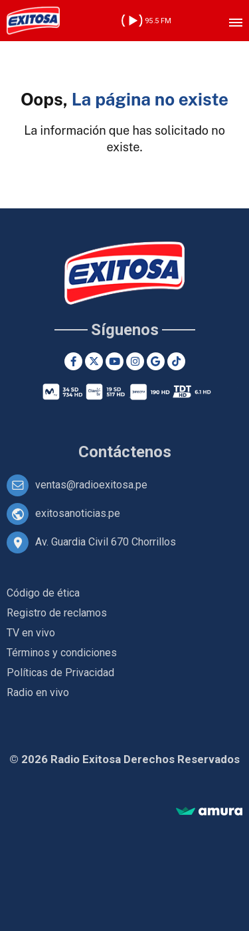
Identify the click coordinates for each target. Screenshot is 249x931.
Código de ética (43, 593)
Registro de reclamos (57, 613)
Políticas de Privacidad (60, 672)
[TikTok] (176, 361)
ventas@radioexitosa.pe (91, 484)
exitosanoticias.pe (77, 513)
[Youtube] (115, 361)
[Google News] (156, 361)
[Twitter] (94, 361)
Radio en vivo (38, 692)
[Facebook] (73, 361)
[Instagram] (135, 361)
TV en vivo (31, 632)
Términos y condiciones (62, 652)
